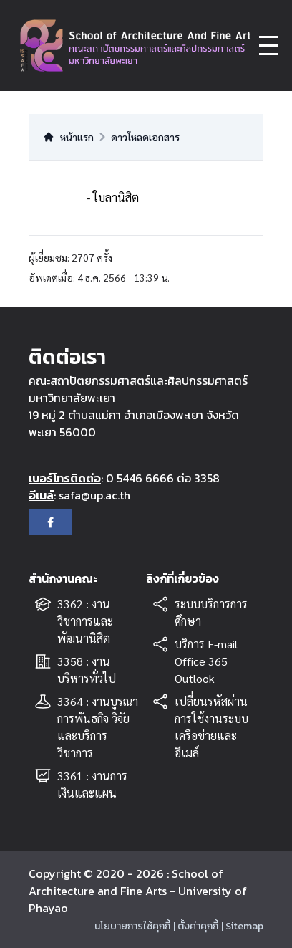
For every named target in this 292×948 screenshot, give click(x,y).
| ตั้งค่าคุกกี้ (195, 926)
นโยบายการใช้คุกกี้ (132, 926)
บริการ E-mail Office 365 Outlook (206, 661)
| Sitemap (242, 926)
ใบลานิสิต (116, 197)
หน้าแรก (68, 136)
